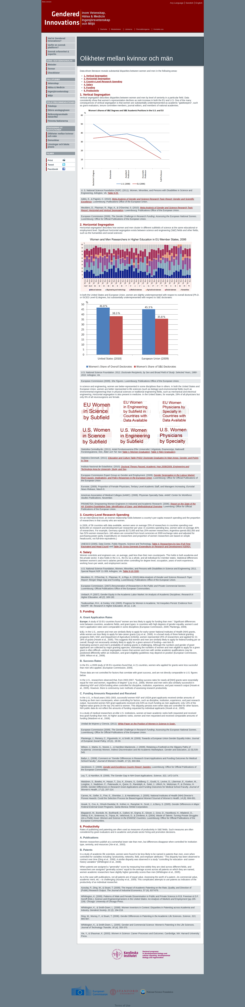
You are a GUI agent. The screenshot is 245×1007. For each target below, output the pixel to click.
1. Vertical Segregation (95, 76)
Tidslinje (52, 106)
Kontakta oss (159, 29)
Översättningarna (142, 29)
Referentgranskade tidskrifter (58, 115)
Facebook (53, 169)
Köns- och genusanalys (59, 61)
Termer (51, 68)
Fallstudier (53, 79)
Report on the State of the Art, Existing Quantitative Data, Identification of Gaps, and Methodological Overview (138, 505)
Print (50, 160)
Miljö (50, 95)
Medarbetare (116, 29)
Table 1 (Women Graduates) (136, 452)
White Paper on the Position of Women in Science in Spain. (147, 723)
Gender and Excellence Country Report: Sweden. (127, 767)
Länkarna (128, 29)
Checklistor (54, 73)
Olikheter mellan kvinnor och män (60, 134)
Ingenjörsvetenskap (58, 91)
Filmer (50, 153)
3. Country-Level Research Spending (103, 81)
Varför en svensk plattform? (56, 46)
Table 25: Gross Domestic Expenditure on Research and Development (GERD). (152, 546)
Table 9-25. (113, 193)
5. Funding (89, 87)
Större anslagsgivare (59, 110)
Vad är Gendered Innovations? (56, 39)
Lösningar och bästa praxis (58, 145)
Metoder (52, 64)
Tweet (51, 164)
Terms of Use (122, 1005)
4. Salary (88, 84)
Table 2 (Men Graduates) (163, 452)
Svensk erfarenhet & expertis (58, 52)
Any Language (177, 3)
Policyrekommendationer (61, 102)
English (198, 3)
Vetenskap (53, 83)
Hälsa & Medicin (56, 87)
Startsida (103, 29)
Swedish (189, 3)
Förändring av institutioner (55, 129)
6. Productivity (91, 90)
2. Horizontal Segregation (97, 78)
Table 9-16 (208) (131, 571)
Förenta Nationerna (58, 121)
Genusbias (53, 140)
